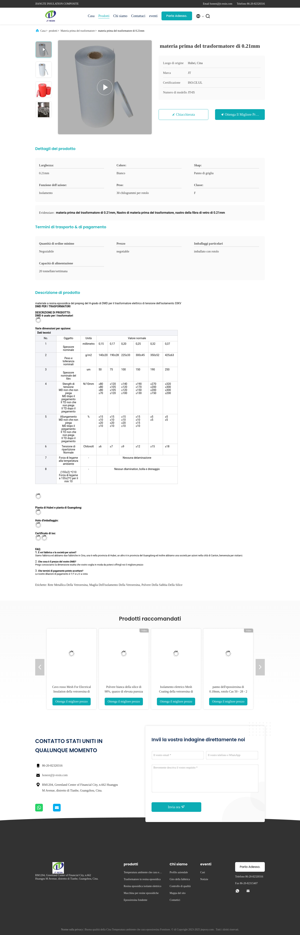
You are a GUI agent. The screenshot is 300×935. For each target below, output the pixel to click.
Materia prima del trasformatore (77, 30)
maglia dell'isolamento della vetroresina (114, 584)
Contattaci (138, 16)
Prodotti (103, 16)
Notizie (204, 879)
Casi (202, 872)
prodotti (53, 30)
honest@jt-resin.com (55, 775)
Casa (91, 16)
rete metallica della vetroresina (68, 584)
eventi (153, 16)
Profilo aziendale (179, 872)
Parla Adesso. (176, 16)
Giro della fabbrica (180, 879)
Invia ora (176, 807)
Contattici (175, 900)
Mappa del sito (178, 893)
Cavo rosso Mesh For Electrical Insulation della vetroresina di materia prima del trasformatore (71, 691)
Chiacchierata (185, 114)
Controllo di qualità (180, 886)
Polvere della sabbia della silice (161, 584)
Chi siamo (120, 16)
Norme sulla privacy (72, 929)
